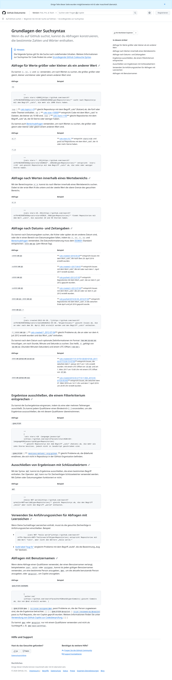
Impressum (34, 671)
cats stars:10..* (66, 138)
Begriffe (45, 671)
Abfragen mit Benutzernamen (34, 558)
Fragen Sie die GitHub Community (77, 650)
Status (65, 671)
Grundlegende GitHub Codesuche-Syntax (72, 57)
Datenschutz (56, 671)
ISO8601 (78, 240)
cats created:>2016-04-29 (70, 256)
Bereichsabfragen (34, 123)
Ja (16, 651)
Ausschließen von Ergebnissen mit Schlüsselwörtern (50, 465)
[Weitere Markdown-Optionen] (136, 33)
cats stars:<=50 (60, 115)
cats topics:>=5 (27, 109)
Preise (72, 671)
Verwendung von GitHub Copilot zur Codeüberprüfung (36, 617)
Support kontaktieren (72, 654)
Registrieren (163, 13)
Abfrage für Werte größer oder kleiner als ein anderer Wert (55, 65)
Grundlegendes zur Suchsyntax (71, 19)
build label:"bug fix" (24, 546)
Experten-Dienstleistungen (88, 671)
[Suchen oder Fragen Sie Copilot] (97, 13)
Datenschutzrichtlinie (18, 655)
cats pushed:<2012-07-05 (70, 277)
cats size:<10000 (51, 112)
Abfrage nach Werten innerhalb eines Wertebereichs (50, 178)
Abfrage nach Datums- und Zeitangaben (41, 228)
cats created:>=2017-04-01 (70, 266)
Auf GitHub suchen (13, 19)
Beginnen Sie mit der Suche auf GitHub (40, 19)
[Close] (165, 4)
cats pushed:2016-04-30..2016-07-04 (74, 299)
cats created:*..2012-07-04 (43, 332)
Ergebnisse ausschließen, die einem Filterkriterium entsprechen (48, 397)
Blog (103, 671)
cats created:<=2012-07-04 (70, 288)
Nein (26, 651)
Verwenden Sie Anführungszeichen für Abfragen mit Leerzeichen (49, 517)
